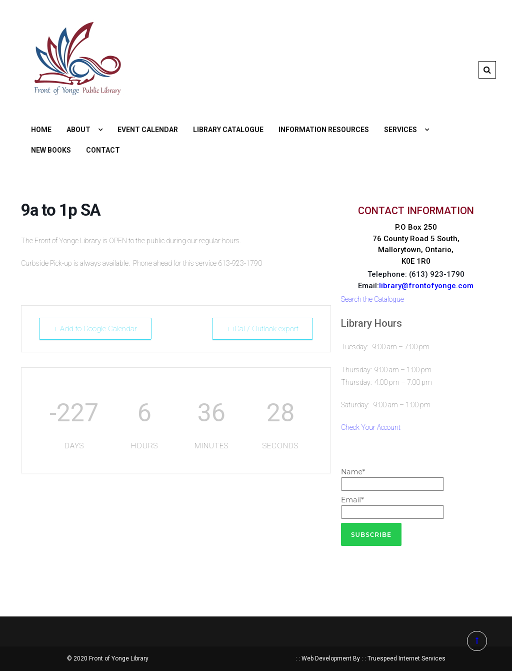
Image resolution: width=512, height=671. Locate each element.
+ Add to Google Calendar (95, 328)
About (78, 130)
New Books (51, 150)
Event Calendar (148, 130)
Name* (392, 479)
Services (400, 130)
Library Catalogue (228, 130)
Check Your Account (370, 427)
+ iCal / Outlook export (262, 328)
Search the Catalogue (372, 299)
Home (41, 130)
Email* (392, 507)
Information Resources (323, 130)
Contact (103, 150)
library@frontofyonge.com (426, 285)
